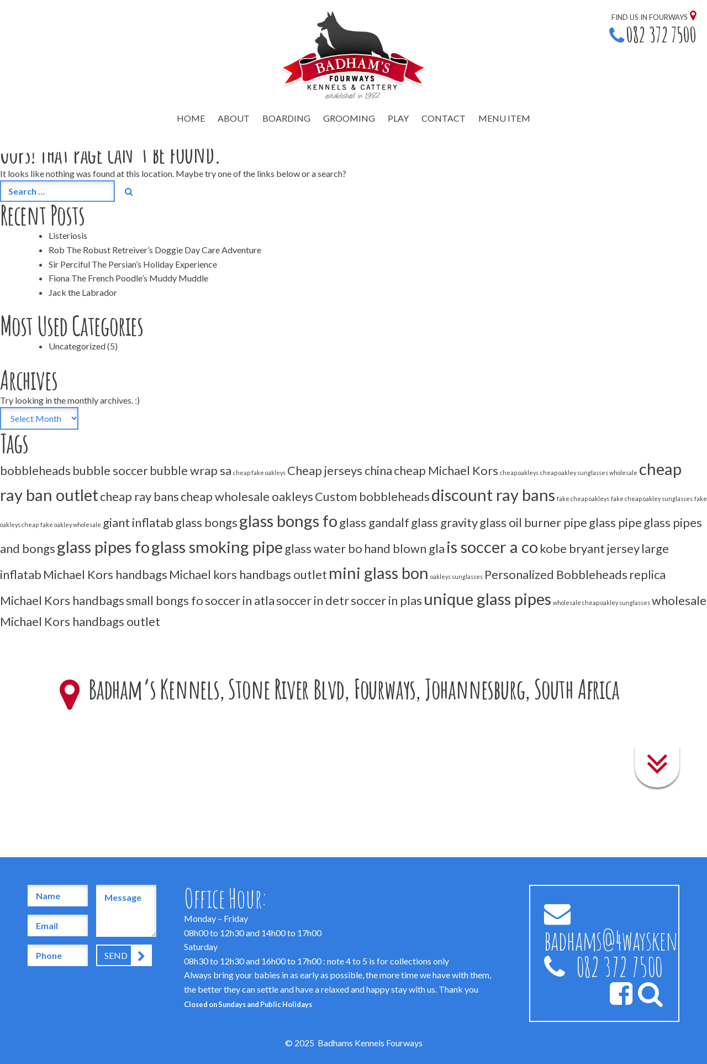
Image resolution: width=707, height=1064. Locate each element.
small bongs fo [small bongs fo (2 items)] (164, 600)
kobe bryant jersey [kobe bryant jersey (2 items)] (590, 548)
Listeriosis (68, 235)
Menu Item (504, 118)
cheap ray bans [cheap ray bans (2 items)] (139, 496)
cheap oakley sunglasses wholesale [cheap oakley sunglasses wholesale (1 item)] (588, 472)
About (234, 118)
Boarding (286, 118)
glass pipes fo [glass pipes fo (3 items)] (103, 546)
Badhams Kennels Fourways (370, 1042)
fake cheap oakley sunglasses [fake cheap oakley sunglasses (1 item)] (652, 498)
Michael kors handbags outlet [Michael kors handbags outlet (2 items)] (248, 574)
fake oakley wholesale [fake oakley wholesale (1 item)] (70, 524)
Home (191, 118)
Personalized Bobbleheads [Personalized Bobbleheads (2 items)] (555, 574)
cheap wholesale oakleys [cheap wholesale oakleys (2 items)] (247, 496)
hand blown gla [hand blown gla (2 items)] (404, 548)
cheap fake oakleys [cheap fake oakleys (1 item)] (259, 472)
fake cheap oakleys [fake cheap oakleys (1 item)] (583, 498)
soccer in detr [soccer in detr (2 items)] (312, 600)
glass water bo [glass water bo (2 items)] (323, 548)
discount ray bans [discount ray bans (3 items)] (493, 494)
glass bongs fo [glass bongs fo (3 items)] (288, 520)
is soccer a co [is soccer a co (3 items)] (492, 546)
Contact (443, 118)
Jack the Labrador (83, 292)
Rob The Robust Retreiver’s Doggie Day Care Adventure (155, 249)
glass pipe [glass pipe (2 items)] (615, 522)
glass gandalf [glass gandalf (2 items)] (374, 522)
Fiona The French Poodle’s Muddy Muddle (128, 278)
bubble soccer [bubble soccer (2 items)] (110, 470)
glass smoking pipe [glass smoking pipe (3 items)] (217, 546)
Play (398, 118)
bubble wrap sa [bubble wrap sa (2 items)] (190, 470)
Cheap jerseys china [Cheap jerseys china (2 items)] (339, 470)
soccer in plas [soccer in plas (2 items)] (386, 600)
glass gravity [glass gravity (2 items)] (444, 522)
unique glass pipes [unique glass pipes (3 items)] (487, 598)
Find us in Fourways (649, 17)
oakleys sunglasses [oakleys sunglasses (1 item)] (456, 576)
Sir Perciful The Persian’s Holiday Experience (133, 264)
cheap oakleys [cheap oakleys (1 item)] (519, 472)
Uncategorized (77, 346)
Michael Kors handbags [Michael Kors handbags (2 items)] (105, 574)
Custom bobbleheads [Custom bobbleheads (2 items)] (372, 496)
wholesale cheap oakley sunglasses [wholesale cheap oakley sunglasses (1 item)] (601, 602)
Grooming (349, 118)
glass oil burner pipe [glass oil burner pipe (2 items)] (533, 522)
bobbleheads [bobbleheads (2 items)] (35, 470)
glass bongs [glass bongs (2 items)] (206, 522)
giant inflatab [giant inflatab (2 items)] (138, 522)
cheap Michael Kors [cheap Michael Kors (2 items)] (446, 470)
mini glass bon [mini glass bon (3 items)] (379, 572)
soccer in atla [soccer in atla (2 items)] (240, 600)
